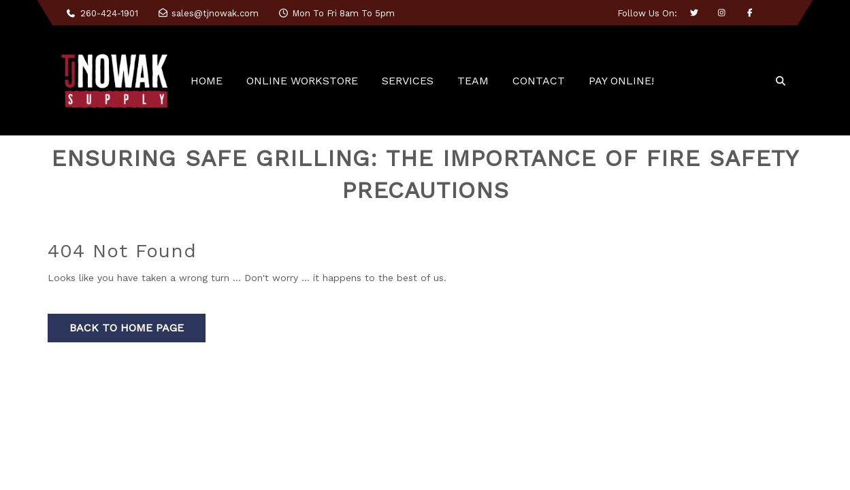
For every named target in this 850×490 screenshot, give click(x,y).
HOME (207, 80)
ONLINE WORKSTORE (302, 80)
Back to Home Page (126, 327)
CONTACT (538, 80)
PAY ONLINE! (621, 80)
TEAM (473, 80)
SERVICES (408, 80)
